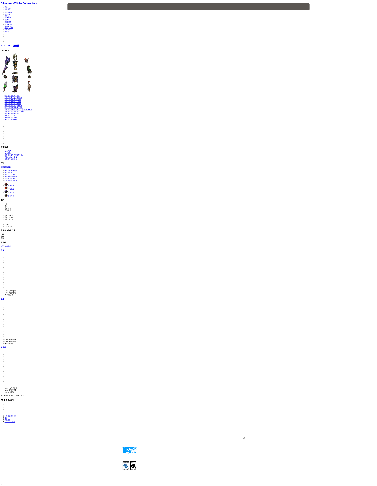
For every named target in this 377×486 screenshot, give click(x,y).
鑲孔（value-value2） (11, 157)
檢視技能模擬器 (6, 167)
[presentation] (74, 6)
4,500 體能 (8, 153)
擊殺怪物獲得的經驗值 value (14, 155)
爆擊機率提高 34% (11, 159)
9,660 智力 (8, 151)
